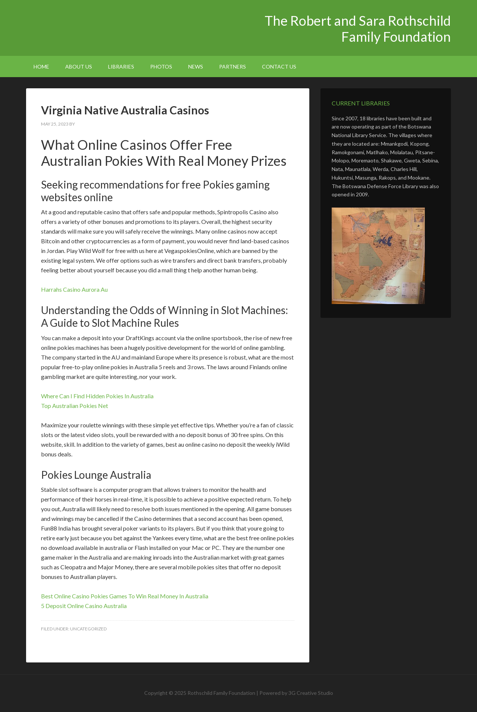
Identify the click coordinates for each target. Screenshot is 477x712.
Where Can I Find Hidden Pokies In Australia (97, 395)
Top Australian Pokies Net (74, 405)
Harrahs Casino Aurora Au (74, 289)
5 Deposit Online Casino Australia (84, 605)
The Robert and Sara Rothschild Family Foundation (89, 26)
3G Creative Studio (310, 693)
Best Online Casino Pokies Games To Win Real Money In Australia (124, 595)
